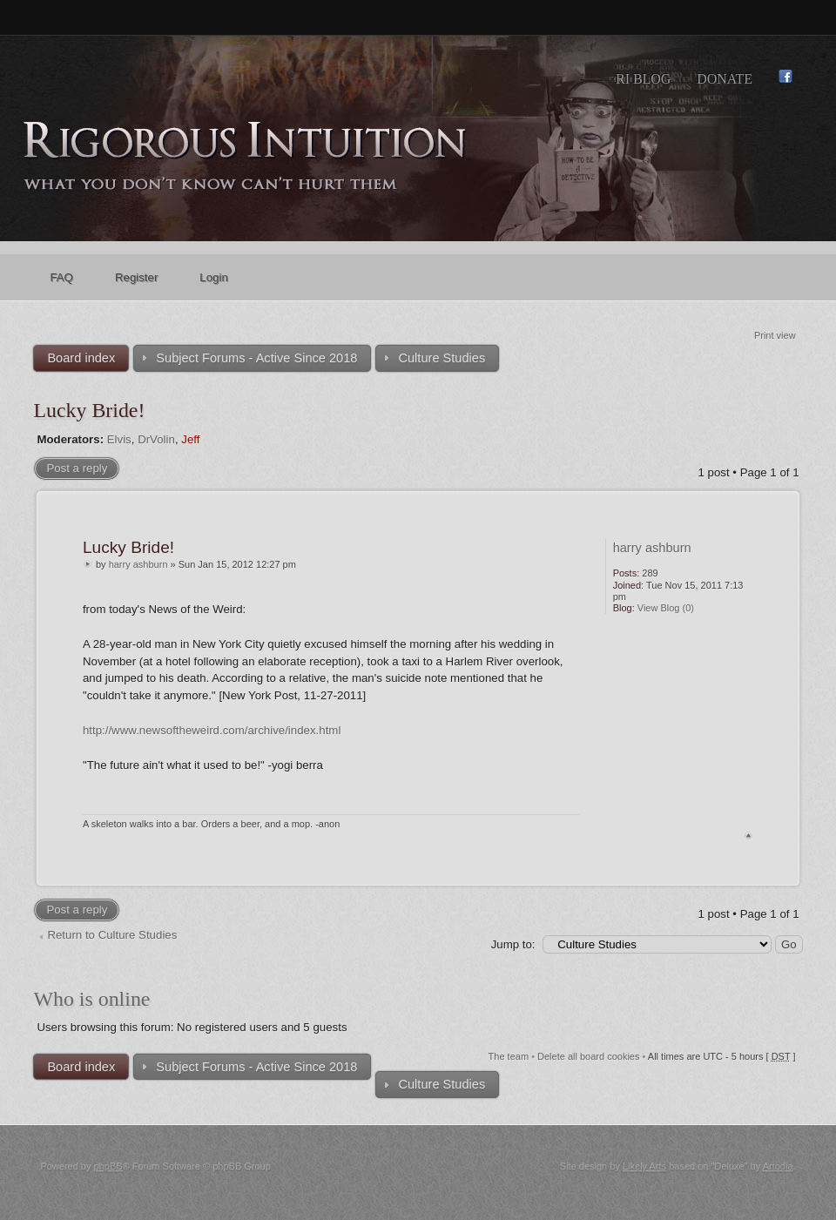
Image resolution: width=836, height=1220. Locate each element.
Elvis (119, 439)
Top (748, 835)
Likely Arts (644, 1166)
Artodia (778, 1166)
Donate (724, 78)
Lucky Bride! (89, 410)
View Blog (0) (665, 608)
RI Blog (643, 78)
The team (509, 1056)
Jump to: (513, 944)
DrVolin (156, 439)
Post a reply (76, 468)
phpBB (108, 1166)
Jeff (190, 439)
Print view (775, 335)
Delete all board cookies (588, 1056)
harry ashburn (138, 564)
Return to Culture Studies (112, 934)
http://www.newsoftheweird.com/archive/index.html (211, 730)
